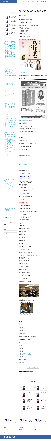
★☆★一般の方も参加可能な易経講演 (9, 41)
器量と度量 (6, 155)
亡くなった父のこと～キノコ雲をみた (10, 126)
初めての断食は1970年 (8, 69)
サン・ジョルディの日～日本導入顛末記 (10, 103)
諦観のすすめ (7, 156)
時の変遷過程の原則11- (8, 51)
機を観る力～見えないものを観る (10, 153)
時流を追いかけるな (8, 144)
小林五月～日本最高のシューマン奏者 (10, 91)
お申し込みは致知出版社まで (23, 72)
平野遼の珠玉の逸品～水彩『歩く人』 (10, 84)
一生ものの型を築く (8, 184)
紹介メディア (20, 429)
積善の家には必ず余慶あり (9, 154)
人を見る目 (6, 146)
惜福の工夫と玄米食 (8, 148)
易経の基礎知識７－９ (8, 50)
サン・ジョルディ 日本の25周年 (10, 106)
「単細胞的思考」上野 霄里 (9, 83)
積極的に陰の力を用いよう (9, 139)
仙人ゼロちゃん (6, 219)
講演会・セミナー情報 (35, 1)
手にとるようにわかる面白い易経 (9, 222)
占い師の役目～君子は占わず (9, 55)
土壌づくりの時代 (7, 141)
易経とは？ (23, 1)
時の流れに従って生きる (8, 142)
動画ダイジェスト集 (21, 432)
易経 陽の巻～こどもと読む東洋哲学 (9, 208)
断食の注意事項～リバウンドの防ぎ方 (10, 68)
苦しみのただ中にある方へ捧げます (10, 54)
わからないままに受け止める (9, 185)
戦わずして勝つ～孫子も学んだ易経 (10, 147)
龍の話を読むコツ (7, 181)
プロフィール (5, 429)
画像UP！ (5, 229)
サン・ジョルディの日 (7, 217)
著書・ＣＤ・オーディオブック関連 (9, 93)
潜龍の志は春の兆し (8, 183)
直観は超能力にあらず (8, 152)
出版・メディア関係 (43, 1)
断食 (5, 224)
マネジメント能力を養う (8, 182)
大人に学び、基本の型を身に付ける (10, 188)
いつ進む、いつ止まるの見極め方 (10, 140)
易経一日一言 (7, 95)
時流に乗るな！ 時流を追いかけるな (10, 52)
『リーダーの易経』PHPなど (9, 94)
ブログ (29, 1)
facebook (25, 164)
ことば (5, 82)
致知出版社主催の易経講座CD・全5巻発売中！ (26, 120)
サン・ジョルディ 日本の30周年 (10, 107)
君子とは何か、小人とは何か (9, 189)
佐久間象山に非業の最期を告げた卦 (10, 53)
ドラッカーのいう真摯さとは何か (10, 190)
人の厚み (6, 138)
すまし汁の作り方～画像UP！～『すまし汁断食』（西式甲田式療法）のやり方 (10, 73)
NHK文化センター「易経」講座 (26, 354)
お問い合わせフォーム (36, 429)
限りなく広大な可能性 (8, 143)
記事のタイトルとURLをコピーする (33, 367)
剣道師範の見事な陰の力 (8, 151)
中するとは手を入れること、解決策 (10, 145)
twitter (20, 164)
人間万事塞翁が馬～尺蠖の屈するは (10, 44)
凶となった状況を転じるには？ (9, 45)
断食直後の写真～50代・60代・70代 (10, 75)
